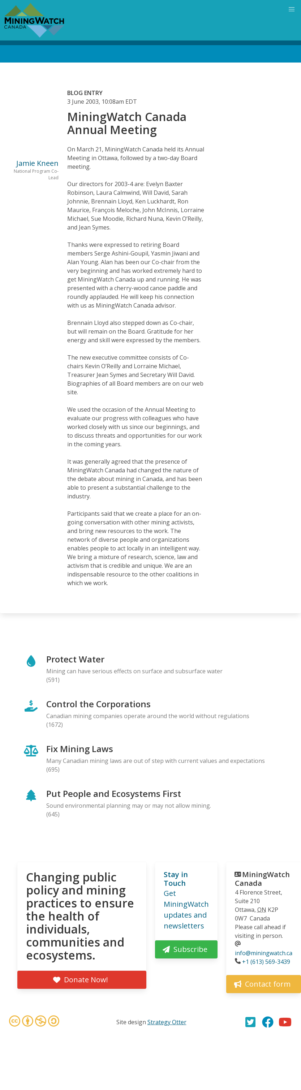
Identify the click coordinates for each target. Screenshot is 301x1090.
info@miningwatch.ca (263, 953)
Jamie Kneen (37, 163)
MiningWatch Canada (262, 879)
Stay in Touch (176, 879)
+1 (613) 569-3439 (266, 962)
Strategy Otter (166, 1022)
